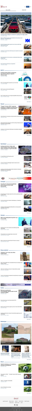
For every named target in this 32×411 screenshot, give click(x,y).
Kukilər (22, 402)
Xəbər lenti (24, 9)
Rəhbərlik (16, 401)
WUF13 (2, 70)
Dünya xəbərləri (4, 250)
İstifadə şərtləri (11, 402)
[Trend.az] (4, 7)
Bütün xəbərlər (29, 101)
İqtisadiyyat (3, 144)
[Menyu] (30, 7)
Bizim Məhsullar (21, 401)
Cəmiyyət (3, 181)
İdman (2, 361)
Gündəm (3, 215)
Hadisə (2, 287)
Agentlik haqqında (5, 401)
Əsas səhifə (8, 9)
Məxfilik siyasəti (17, 402)
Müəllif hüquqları (27, 401)
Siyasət (2, 104)
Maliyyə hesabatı (11, 401)
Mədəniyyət (3, 321)
